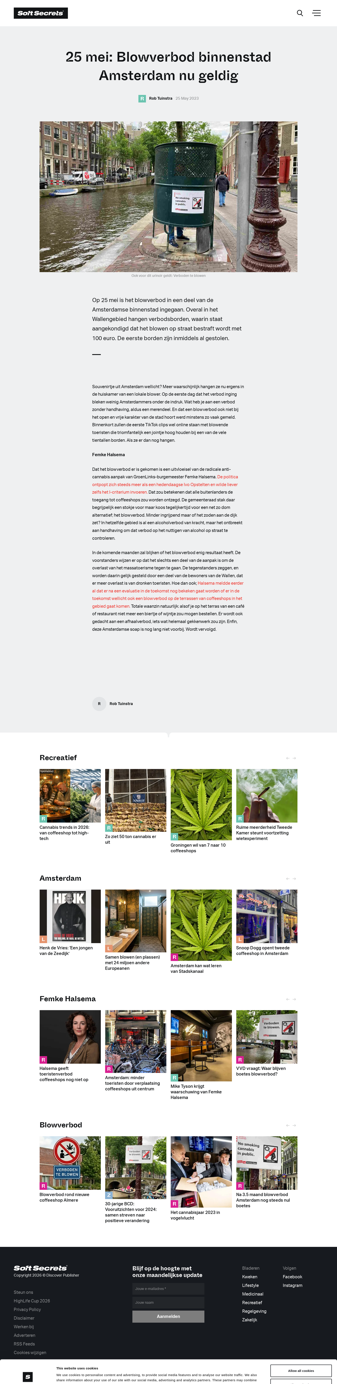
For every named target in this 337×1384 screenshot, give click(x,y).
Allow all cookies (301, 1347)
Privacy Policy (27, 1310)
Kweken (249, 1277)
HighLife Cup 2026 (32, 1301)
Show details (226, 1375)
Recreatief (58, 757)
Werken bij (24, 1327)
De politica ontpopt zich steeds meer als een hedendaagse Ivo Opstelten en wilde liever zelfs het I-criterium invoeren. (165, 484)
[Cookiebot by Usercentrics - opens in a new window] (28, 1375)
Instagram (292, 1285)
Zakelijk (249, 1320)
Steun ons (23, 1292)
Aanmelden (168, 1316)
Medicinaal (252, 1294)
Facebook (292, 1277)
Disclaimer (24, 1318)
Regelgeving (254, 1311)
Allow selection (301, 1361)
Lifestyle (250, 1285)
